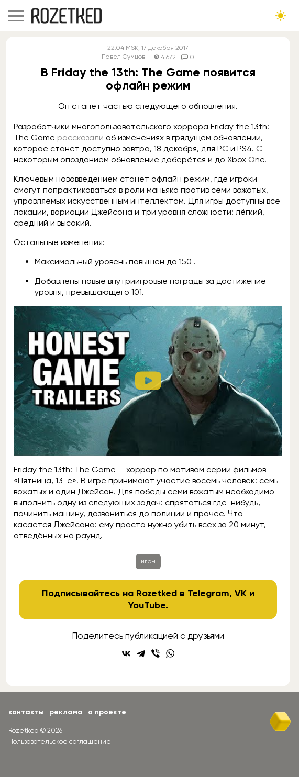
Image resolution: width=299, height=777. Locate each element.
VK (241, 593)
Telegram (208, 593)
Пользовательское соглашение (59, 742)
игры (148, 561)
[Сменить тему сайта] (280, 15)
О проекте (107, 711)
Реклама (66, 711)
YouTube (146, 605)
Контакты (26, 711)
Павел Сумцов (123, 56)
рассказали (80, 137)
